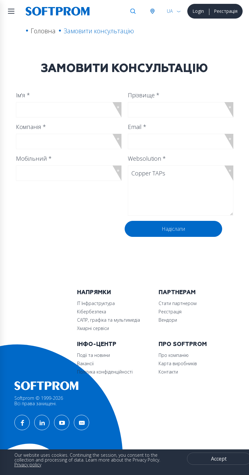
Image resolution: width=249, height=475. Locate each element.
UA (170, 11)
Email (137, 127)
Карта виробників (178, 363)
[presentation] (66, 233)
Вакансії (85, 363)
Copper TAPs (180, 190)
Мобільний (34, 158)
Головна (43, 31)
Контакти (168, 372)
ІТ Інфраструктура (96, 303)
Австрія (152, 11)
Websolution (147, 158)
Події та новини (93, 355)
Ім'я (23, 95)
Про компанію (174, 355)
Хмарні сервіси (93, 328)
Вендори (168, 320)
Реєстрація (225, 11)
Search (133, 11)
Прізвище (144, 95)
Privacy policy (27, 465)
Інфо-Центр (96, 344)
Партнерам (177, 292)
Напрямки (94, 292)
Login (198, 11)
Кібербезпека (91, 312)
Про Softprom (183, 344)
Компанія (31, 127)
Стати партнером (178, 303)
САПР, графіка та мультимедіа (108, 320)
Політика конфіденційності (105, 372)
